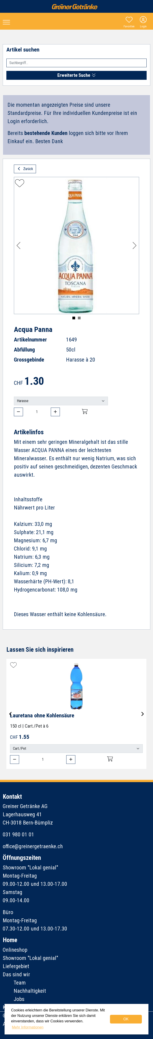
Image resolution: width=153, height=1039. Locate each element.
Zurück (25, 169)
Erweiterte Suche (76, 75)
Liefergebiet (16, 966)
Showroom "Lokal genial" (30, 958)
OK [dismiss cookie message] (126, 1019)
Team (20, 983)
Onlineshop (15, 950)
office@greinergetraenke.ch (33, 846)
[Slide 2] (79, 318)
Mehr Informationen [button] (27, 1027)
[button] (18, 245)
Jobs (19, 999)
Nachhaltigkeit (30, 991)
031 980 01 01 (18, 834)
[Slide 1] (73, 318)
